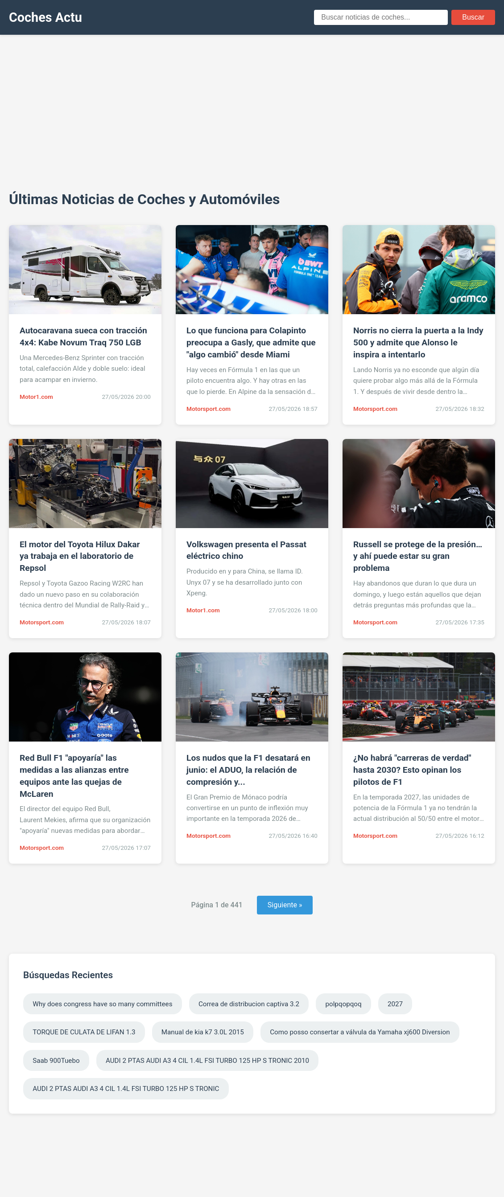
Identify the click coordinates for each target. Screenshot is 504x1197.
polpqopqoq (343, 1004)
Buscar (473, 17)
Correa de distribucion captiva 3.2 (248, 1004)
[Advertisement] (252, 111)
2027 (395, 1004)
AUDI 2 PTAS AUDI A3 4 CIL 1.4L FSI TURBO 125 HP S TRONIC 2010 (207, 1061)
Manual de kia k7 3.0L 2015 (202, 1032)
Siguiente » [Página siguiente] (285, 905)
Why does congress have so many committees (102, 1004)
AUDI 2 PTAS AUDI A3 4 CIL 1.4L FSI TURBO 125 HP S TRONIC (126, 1089)
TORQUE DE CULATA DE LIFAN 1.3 (84, 1032)
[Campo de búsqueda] (381, 17)
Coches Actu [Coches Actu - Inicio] (45, 17)
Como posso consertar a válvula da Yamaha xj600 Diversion (360, 1032)
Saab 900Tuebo (56, 1061)
